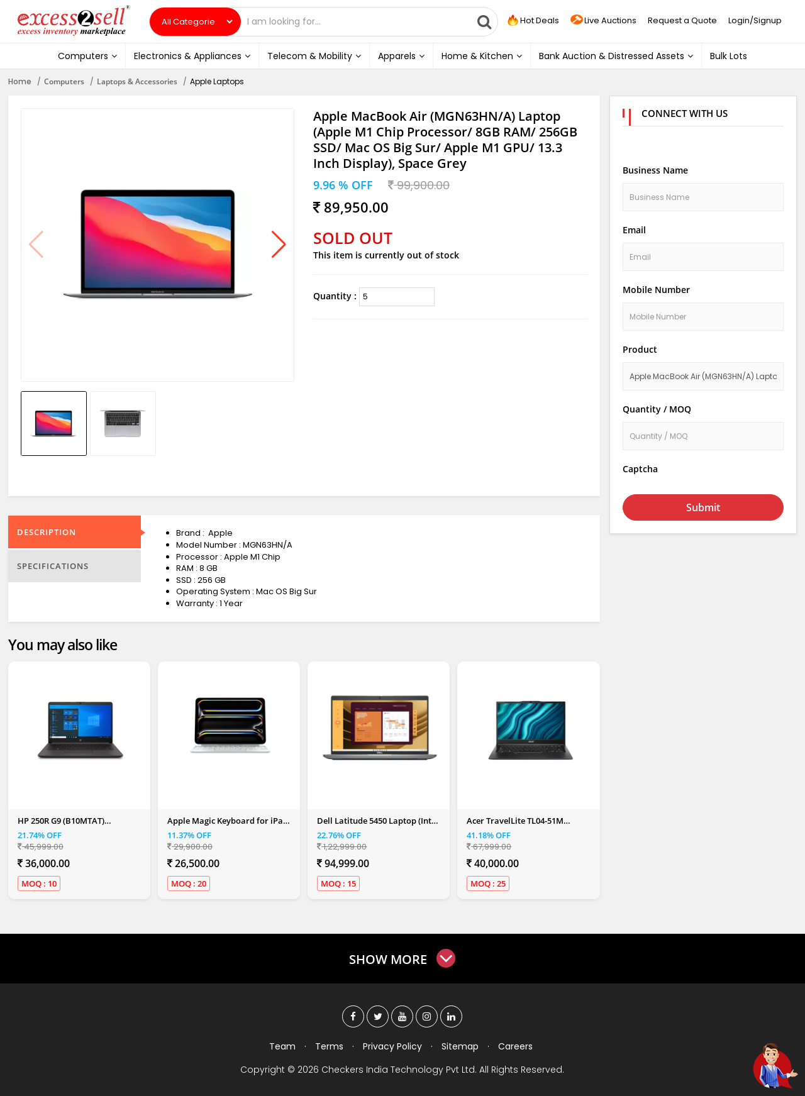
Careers (515, 1046)
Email (634, 230)
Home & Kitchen (481, 56)
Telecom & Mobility (314, 56)
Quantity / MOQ (657, 409)
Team (282, 1046)
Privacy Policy (392, 1046)
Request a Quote (682, 20)
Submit (703, 507)
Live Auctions (603, 21)
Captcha (640, 469)
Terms (329, 1046)
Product (640, 349)
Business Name (655, 170)
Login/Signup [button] (755, 20)
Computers (87, 56)
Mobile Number (656, 290)
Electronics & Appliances (192, 56)
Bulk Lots (728, 56)
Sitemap (460, 1046)
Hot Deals (532, 21)
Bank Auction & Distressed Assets (616, 56)
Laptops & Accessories (137, 81)
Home (19, 81)
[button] (278, 245)
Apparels (401, 56)
